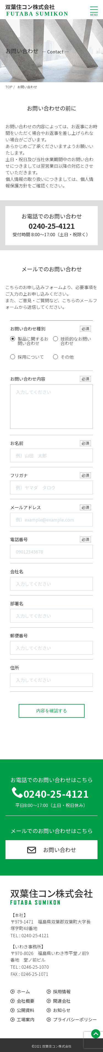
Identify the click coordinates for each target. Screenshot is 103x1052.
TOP (8, 86)
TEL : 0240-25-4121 (29, 935)
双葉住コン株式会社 (37, 9)
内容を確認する (51, 710)
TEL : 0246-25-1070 (29, 966)
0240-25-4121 (52, 226)
